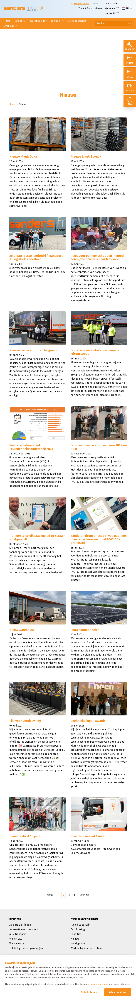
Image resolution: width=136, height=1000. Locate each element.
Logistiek (56, 20)
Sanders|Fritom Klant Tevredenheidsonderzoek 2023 (31, 447)
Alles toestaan (117, 992)
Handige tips (78, 943)
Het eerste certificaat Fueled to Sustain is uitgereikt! (37, 537)
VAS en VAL (15, 938)
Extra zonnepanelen (85, 630)
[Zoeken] (113, 23)
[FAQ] (130, 101)
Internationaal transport (23, 929)
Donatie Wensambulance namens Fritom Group (95, 352)
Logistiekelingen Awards (88, 721)
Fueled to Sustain (77, 20)
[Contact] (130, 60)
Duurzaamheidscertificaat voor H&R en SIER (99, 447)
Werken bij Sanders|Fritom (86, 948)
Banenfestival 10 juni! (24, 836)
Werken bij (110, 13)
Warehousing (37, 20)
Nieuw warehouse (22, 630)
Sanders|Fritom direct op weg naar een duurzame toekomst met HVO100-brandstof (99, 539)
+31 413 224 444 (81, 3)
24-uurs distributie (20, 924)
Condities (76, 934)
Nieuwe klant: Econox (86, 156)
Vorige (50, 894)
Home (7, 20)
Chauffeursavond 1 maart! (89, 836)
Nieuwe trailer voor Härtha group (33, 350)
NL (125, 8)
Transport (19, 20)
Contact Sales (112, 3)
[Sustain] (130, 87)
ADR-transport (17, 934)
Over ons (9, 25)
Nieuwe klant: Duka (23, 156)
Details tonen (89, 992)
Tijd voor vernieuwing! (25, 721)
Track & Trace (85, 8)
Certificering (78, 929)
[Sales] (130, 73)
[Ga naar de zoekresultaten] (130, 23)
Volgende (84, 894)
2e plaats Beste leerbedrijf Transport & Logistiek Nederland (36, 257)
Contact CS (97, 3)
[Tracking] (130, 46)
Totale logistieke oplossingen (26, 948)
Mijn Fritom (109, 8)
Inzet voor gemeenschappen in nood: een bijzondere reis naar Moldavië (97, 257)
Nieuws (98, 8)
